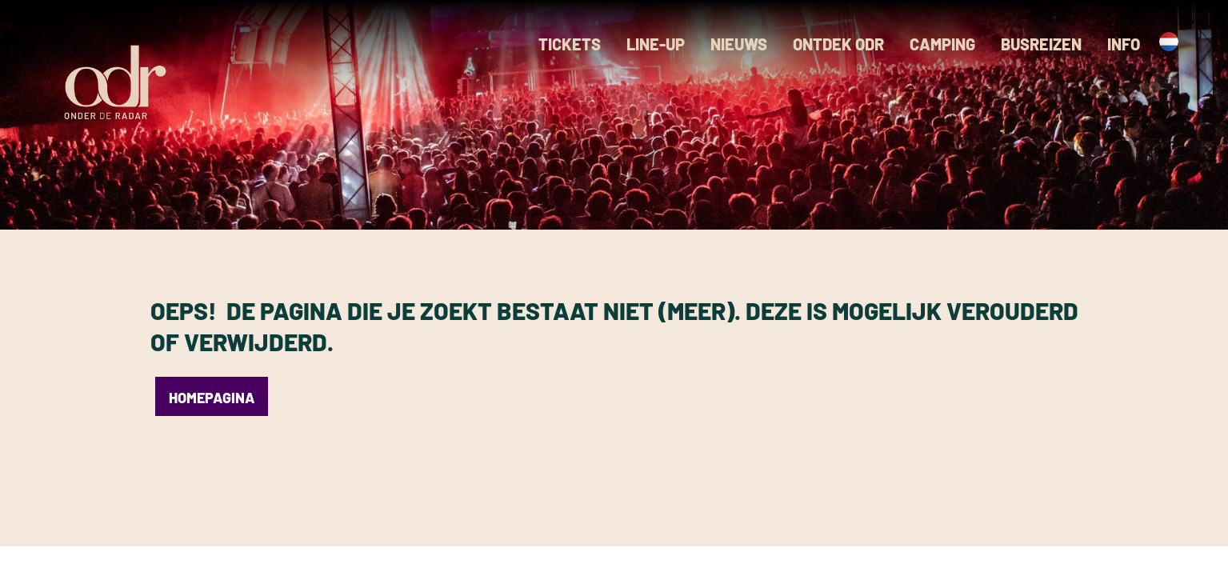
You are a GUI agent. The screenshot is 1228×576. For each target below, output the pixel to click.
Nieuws (738, 44)
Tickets (569, 44)
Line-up (655, 44)
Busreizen (1041, 44)
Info (1123, 44)
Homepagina (211, 397)
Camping (942, 44)
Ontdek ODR (838, 44)
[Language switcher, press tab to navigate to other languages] (1165, 42)
